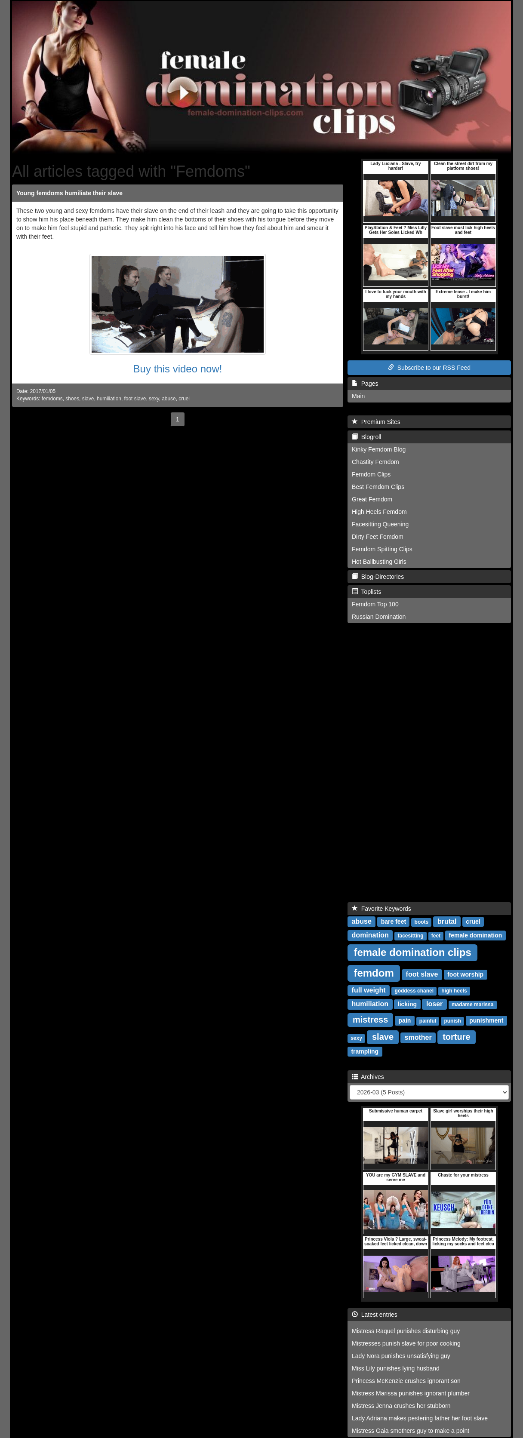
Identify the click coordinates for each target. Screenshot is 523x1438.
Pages (365, 383)
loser (434, 1004)
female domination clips (412, 952)
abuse (168, 399)
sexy (154, 399)
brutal (446, 921)
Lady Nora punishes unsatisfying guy (401, 1355)
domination (370, 935)
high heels (454, 991)
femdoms (52, 399)
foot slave (135, 399)
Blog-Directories (378, 576)
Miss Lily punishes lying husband (396, 1368)
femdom (374, 973)
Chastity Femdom (375, 461)
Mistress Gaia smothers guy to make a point (410, 1430)
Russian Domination (379, 616)
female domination (475, 935)
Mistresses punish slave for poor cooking (406, 1343)
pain (405, 1020)
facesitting (410, 936)
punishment (486, 1020)
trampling (364, 1051)
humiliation (109, 399)
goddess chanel (414, 991)
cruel (184, 399)
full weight (369, 990)
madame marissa (472, 1005)
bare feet (393, 921)
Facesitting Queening (380, 524)
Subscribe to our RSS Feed (429, 367)
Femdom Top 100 (375, 604)
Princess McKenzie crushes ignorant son (406, 1380)
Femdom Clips (371, 474)
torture (456, 1037)
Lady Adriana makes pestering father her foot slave (420, 1418)
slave (88, 399)
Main (358, 396)
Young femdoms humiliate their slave (69, 193)
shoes (72, 399)
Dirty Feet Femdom (377, 536)
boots (422, 922)
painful (427, 1021)
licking (407, 1004)
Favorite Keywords (381, 908)
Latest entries (374, 1314)
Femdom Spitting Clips (382, 549)
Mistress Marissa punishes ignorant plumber (411, 1393)
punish (452, 1021)
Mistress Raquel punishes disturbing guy (406, 1330)
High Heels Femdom (379, 511)
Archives (368, 1076)
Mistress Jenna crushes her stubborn (401, 1405)
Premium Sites (376, 421)
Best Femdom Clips (378, 486)
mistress (370, 1019)
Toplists (366, 591)
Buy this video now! (177, 369)
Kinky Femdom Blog (379, 449)
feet (435, 936)
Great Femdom (372, 499)
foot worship (465, 974)
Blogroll (366, 436)
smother (418, 1037)
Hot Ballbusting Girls (379, 561)
